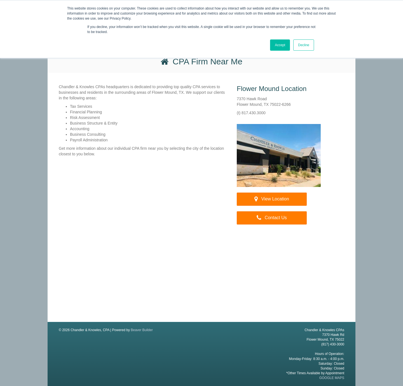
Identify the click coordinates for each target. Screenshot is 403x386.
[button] (272, 199)
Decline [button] (303, 45)
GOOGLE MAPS (331, 378)
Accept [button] (280, 45)
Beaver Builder (142, 330)
